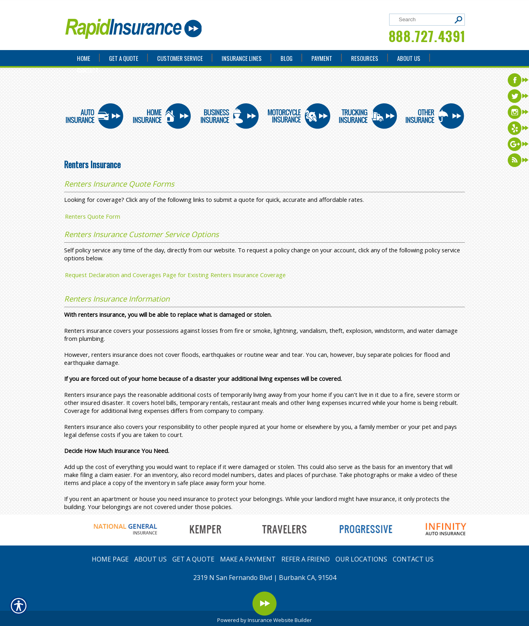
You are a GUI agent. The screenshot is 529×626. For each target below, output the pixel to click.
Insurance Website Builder (280, 620)
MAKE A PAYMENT (248, 559)
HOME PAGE (110, 559)
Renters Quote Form (92, 216)
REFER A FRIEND (305, 559)
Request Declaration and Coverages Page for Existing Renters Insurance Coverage (175, 275)
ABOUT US (150, 559)
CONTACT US (413, 559)
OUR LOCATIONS (361, 559)
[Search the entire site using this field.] (424, 19)
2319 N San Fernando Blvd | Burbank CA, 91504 (264, 577)
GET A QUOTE (193, 559)
